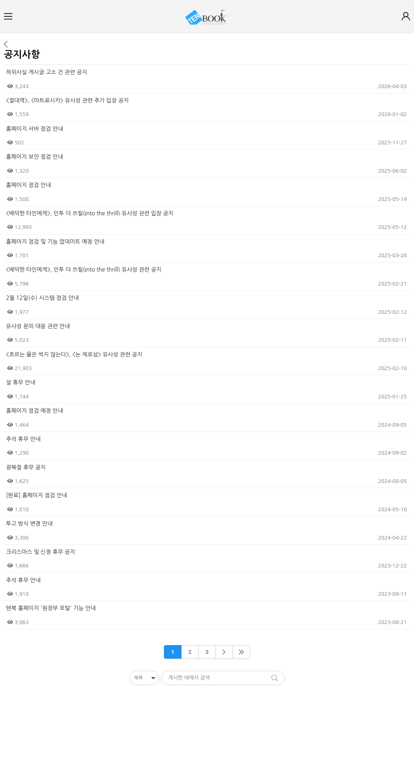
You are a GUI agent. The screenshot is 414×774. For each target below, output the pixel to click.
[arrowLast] (241, 652)
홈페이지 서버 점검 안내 (34, 129)
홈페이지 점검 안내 (28, 185)
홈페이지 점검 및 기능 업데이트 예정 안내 (55, 241)
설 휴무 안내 (20, 382)
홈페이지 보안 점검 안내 (34, 157)
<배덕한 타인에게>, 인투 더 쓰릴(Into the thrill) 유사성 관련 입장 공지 (90, 213)
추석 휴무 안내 (23, 439)
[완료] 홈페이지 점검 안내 (36, 495)
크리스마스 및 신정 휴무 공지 (40, 552)
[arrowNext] (224, 652)
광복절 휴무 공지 (26, 467)
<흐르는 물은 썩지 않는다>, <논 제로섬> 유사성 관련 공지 (74, 354)
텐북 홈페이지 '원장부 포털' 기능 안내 (51, 608)
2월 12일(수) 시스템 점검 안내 (42, 298)
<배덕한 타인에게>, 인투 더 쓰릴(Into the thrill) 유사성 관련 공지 (84, 269)
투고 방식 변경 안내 (29, 523)
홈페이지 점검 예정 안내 (34, 411)
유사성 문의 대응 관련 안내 (38, 326)
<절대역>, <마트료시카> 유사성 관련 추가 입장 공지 (67, 100)
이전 (5, 44)
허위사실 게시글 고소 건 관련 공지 (46, 72)
